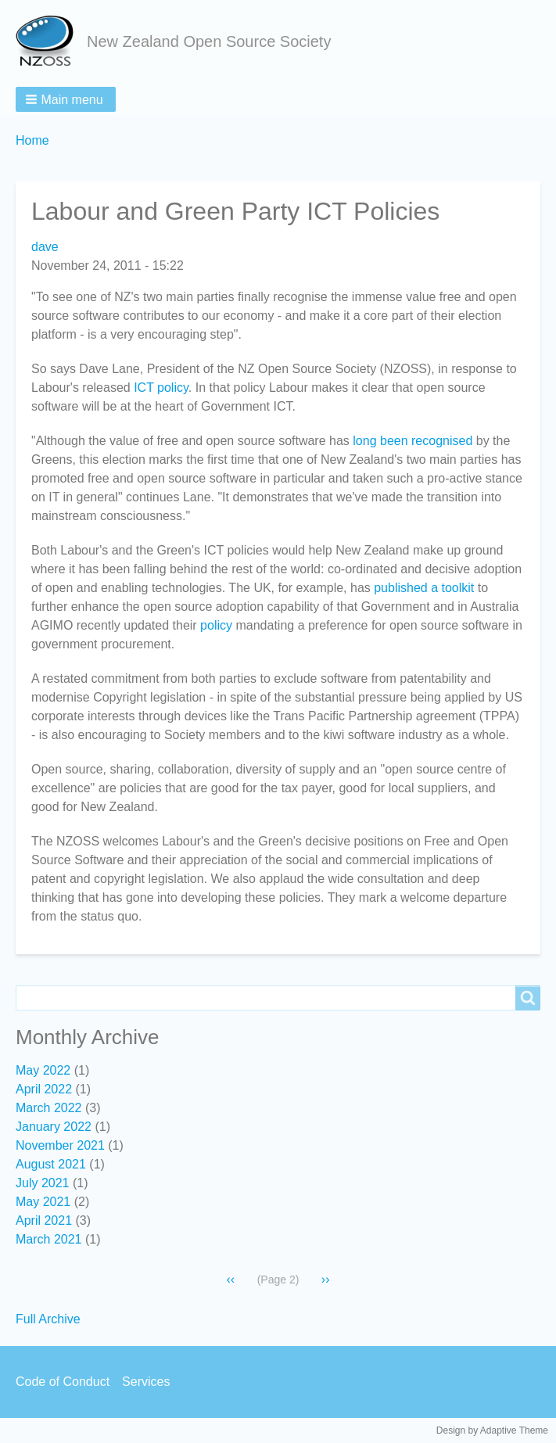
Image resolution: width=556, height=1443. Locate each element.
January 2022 (53, 1126)
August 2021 (51, 1164)
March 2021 (49, 1239)
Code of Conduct (62, 1381)
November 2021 (60, 1145)
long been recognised (412, 440)
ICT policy (161, 387)
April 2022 (44, 1089)
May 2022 (43, 1070)
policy (216, 625)
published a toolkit (424, 587)
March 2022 (49, 1108)
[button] (66, 99)
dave (45, 246)
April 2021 (44, 1220)
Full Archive (48, 1319)
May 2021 (43, 1201)
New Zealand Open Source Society (209, 41)
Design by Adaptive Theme (492, 1430)
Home (32, 140)
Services (146, 1381)
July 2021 (43, 1183)
